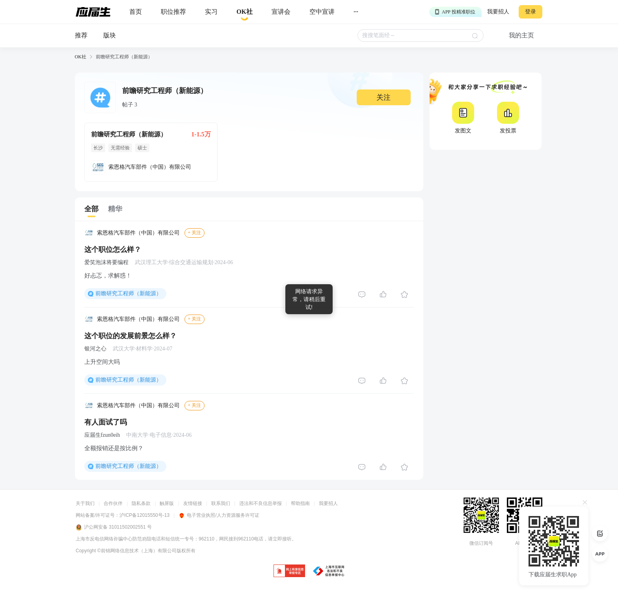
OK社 (80, 57)
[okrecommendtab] (244, 12)
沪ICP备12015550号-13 (144, 515)
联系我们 (220, 503)
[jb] (289, 571)
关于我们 (85, 503)
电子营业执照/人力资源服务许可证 (219, 515)
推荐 (81, 35)
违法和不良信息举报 (260, 503)
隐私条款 (141, 503)
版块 (109, 35)
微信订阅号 (481, 543)
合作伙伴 (113, 503)
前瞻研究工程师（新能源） (128, 293)
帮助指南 (300, 503)
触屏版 (167, 503)
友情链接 (192, 503)
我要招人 (498, 12)
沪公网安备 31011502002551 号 (114, 527)
